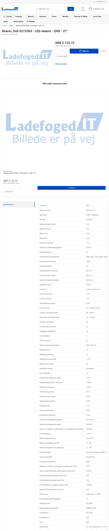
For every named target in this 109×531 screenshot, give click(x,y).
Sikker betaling (80, 511)
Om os (77, 499)
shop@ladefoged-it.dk (9, 510)
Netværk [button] (66, 16)
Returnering (79, 508)
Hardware (41, 505)
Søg (71, 9)
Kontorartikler (18, 21)
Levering (78, 505)
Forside (10, 25)
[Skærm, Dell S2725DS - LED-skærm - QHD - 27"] (14, 100)
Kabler (58, 502)
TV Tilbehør (31, 21)
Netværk (41, 511)
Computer (41, 499)
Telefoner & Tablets (45, 515)
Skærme (41, 502)
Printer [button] (55, 16)
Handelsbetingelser (81, 515)
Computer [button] (20, 16)
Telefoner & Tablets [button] (82, 16)
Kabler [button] (7, 21)
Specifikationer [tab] (8, 154)
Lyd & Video (97, 16)
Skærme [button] (32, 16)
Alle (57, 511)
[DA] (10, 8)
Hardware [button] (44, 16)
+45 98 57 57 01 (7, 507)
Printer (40, 508)
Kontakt (77, 502)
